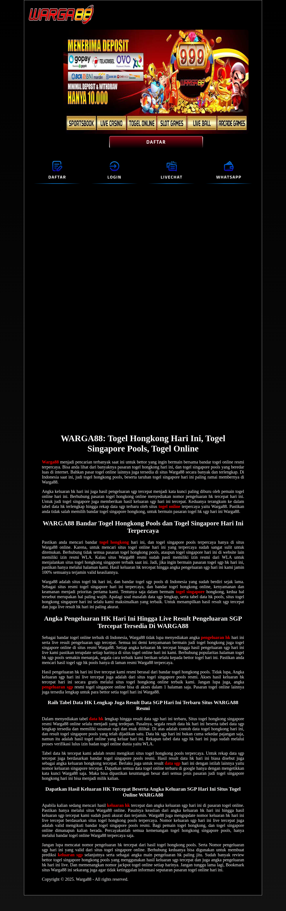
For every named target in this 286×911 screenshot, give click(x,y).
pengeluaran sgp (57, 687)
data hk (96, 718)
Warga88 (50, 462)
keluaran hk (118, 805)
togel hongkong (114, 542)
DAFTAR (156, 142)
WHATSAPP (228, 177)
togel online (169, 506)
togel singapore (190, 591)
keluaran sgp (71, 854)
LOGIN (114, 177)
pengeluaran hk (215, 637)
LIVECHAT (172, 177)
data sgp (172, 763)
